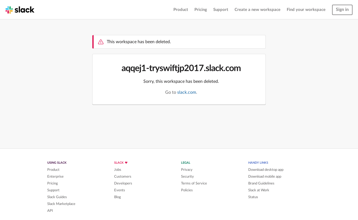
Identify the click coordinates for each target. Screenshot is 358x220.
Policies (187, 190)
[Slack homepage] (19, 9)
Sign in (342, 9)
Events (119, 190)
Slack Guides (57, 197)
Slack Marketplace (61, 204)
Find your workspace (306, 10)
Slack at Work (258, 190)
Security (187, 176)
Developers (123, 183)
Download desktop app (265, 170)
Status (253, 197)
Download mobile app (264, 176)
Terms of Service (194, 183)
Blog (117, 197)
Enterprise (55, 176)
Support (220, 10)
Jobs (117, 170)
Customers (122, 176)
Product (180, 10)
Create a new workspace (257, 10)
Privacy (187, 170)
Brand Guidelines (261, 183)
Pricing (200, 10)
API (50, 211)
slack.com (186, 92)
